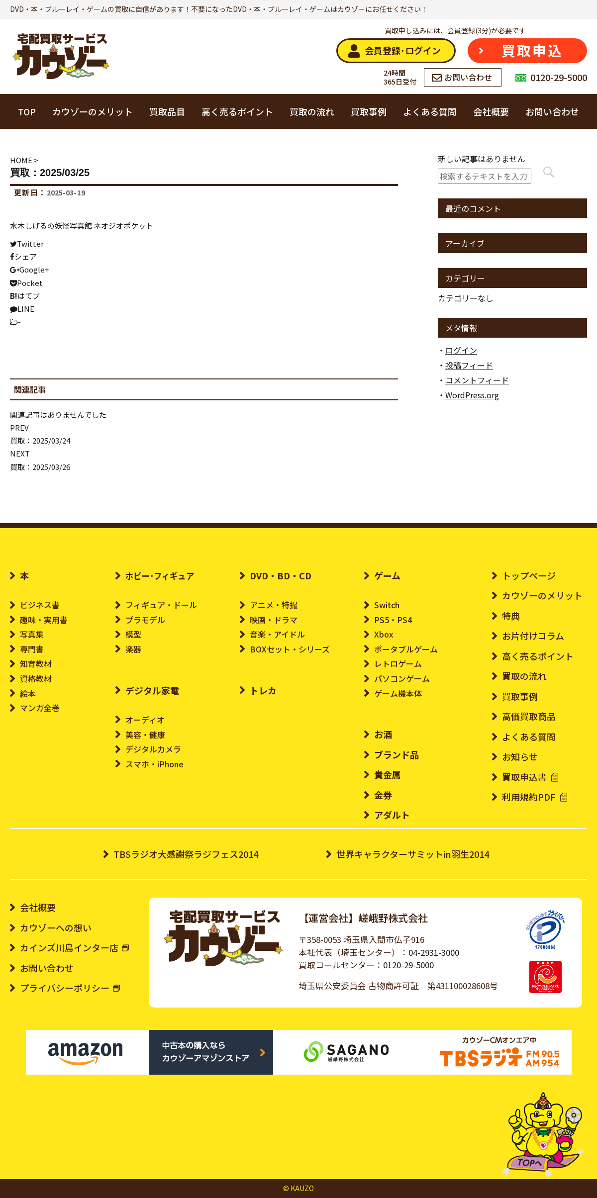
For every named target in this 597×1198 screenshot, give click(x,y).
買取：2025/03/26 (40, 466)
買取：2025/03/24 (40, 440)
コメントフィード (477, 380)
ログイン (461, 350)
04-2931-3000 (433, 952)
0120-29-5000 (408, 965)
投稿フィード (469, 365)
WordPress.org (472, 395)
